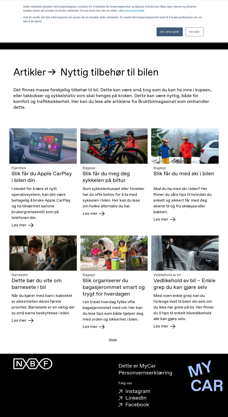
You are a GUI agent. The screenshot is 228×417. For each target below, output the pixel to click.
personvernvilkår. (135, 10)
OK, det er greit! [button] (169, 31)
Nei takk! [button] (194, 31)
